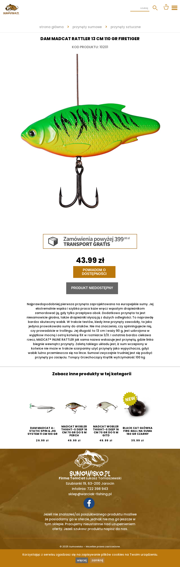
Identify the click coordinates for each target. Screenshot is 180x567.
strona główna (51, 27)
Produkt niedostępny (92, 288)
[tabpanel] (90, 138)
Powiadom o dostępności (94, 272)
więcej (82, 560)
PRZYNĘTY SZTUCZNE (126, 27)
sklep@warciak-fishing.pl (90, 494)
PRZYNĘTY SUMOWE (87, 27)
